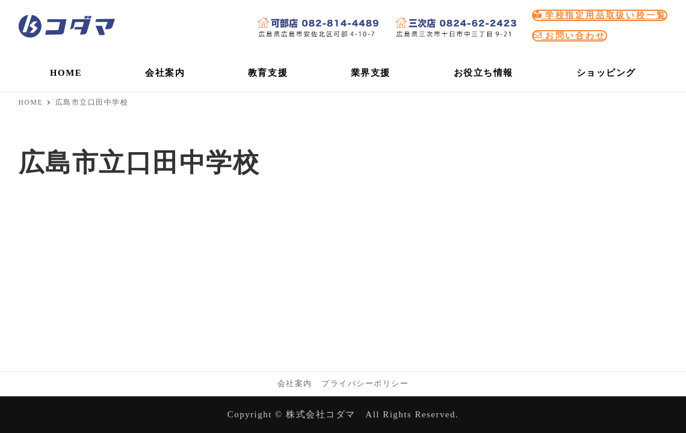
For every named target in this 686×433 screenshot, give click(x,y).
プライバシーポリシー (365, 383)
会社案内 (294, 383)
